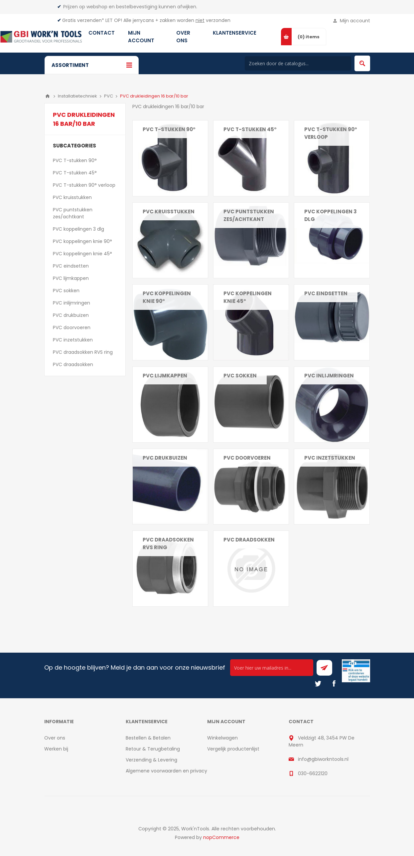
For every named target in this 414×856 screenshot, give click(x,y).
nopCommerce (221, 837)
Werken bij (56, 749)
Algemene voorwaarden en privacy (166, 770)
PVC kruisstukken (169, 211)
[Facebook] (334, 683)
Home (47, 96)
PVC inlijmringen (329, 375)
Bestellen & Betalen (148, 738)
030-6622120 (313, 773)
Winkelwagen (222, 738)
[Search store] (298, 63)
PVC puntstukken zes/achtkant (248, 215)
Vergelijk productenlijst (233, 749)
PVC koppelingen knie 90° (167, 297)
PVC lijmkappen (165, 375)
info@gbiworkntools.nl (323, 759)
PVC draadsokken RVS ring (168, 543)
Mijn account (355, 20)
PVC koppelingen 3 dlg (330, 215)
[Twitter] (318, 683)
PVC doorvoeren (247, 457)
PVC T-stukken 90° (169, 129)
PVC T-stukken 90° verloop (330, 133)
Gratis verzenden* (83, 20)
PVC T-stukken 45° (250, 129)
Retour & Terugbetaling (153, 749)
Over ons (54, 738)
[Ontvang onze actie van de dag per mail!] (271, 667)
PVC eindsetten (325, 293)
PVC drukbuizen (165, 457)
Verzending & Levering (151, 759)
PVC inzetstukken (329, 457)
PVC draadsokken (249, 539)
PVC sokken (240, 375)
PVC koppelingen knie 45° (247, 297)
